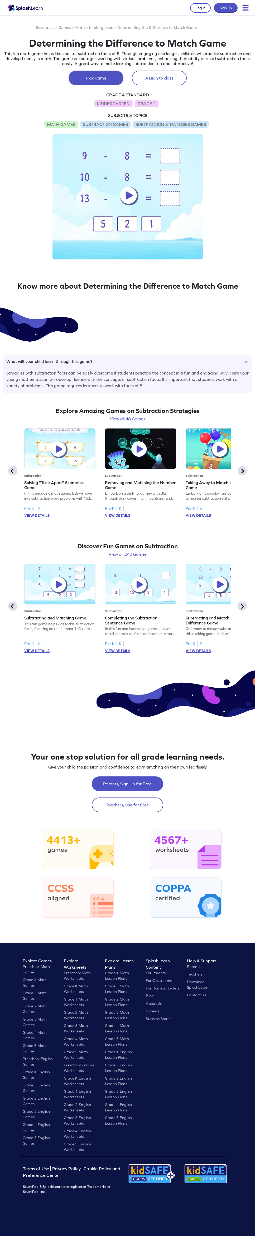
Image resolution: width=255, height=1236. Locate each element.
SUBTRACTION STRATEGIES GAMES (171, 124)
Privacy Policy (66, 1168)
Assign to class (159, 78)
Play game (96, 78)
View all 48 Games (127, 418)
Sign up (226, 8)
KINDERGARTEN (113, 103)
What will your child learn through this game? (127, 361)
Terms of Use (36, 1168)
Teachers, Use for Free (127, 804)
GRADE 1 (146, 103)
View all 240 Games (128, 554)
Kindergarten (101, 27)
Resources (45, 27)
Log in (200, 8)
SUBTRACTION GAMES (105, 124)
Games (65, 27)
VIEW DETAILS (37, 515)
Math (80, 27)
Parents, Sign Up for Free (127, 783)
